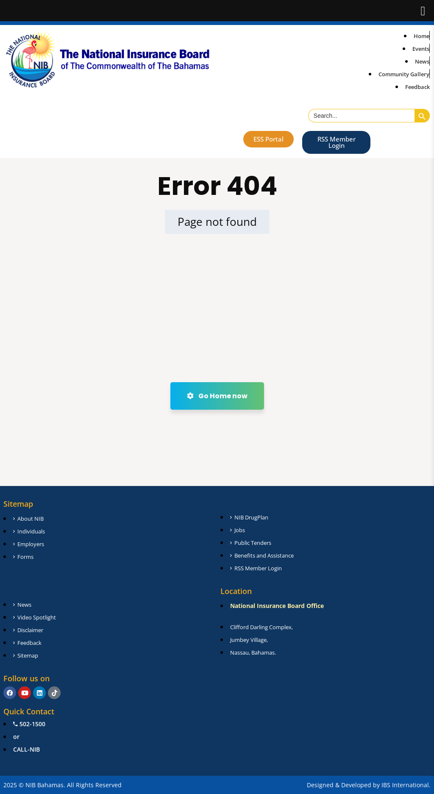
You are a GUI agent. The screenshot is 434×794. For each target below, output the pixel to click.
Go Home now (217, 396)
